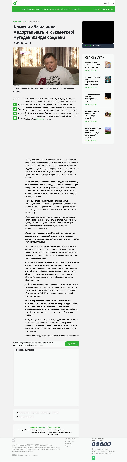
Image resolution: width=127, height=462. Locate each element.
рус (112, 3)
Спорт (60, 9)
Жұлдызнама (73, 9)
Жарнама (68, 446)
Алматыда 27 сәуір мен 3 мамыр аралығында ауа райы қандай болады (93, 133)
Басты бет (17, 22)
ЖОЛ (24, 22)
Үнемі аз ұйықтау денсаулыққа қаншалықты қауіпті (92, 114)
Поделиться (22, 105)
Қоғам (41, 9)
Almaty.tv (40, 119)
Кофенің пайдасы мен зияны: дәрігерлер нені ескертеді (92, 97)
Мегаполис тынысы (51, 9)
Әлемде (66, 9)
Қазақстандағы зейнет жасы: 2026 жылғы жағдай (93, 65)
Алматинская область (25, 417)
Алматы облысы (23, 413)
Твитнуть (21, 109)
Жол (37, 9)
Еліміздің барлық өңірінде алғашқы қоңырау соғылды (31, 431)
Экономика (31, 9)
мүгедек (35, 413)
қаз (105, 3)
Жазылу (72, 344)
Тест (80, 9)
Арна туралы (69, 441)
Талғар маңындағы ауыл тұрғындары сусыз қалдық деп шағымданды (60, 432)
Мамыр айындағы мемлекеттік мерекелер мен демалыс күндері (92, 80)
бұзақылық (46, 413)
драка (55, 413)
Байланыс (68, 443)
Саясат (24, 9)
